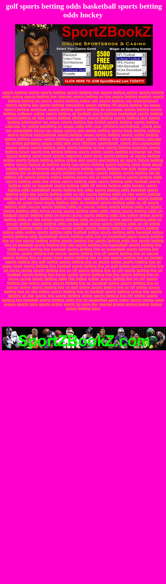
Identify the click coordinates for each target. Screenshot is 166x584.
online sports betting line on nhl (116, 279)
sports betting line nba (54, 245)
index (124, 300)
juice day (90, 304)
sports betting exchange (124, 152)
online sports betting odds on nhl (102, 228)
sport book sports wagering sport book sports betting (80, 156)
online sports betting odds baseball (119, 232)
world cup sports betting (82, 164)
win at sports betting (107, 177)
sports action (50, 304)
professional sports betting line (55, 173)
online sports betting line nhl (107, 296)
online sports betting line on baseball (73, 283)
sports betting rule (115, 101)
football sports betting (97, 114)
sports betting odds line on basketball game (97, 236)
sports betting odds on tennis (109, 198)
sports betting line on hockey (136, 258)
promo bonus (138, 304)
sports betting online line (127, 292)
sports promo (142, 300)
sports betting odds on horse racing (50, 215)
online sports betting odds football (56, 232)
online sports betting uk (54, 114)
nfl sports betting (126, 105)
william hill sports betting (26, 177)
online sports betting (46, 92)
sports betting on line (86, 147)
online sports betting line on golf (49, 287)
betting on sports (36, 101)
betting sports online (82, 152)
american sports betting (51, 109)
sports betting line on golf (95, 266)
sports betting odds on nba (110, 194)
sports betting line (83, 92)
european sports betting (127, 109)
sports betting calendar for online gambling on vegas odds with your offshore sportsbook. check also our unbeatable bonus (83, 126)
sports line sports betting (57, 296)
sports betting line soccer (44, 253)
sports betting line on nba (86, 258)
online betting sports (69, 177)
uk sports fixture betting (71, 169)
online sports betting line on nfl (107, 287)
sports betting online (119, 92)
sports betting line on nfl (55, 270)
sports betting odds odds (86, 211)
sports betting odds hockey (120, 186)
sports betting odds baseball (120, 190)
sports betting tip (89, 109)
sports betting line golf (25, 262)
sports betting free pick (115, 169)
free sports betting (53, 118)
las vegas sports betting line (68, 122)
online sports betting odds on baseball (53, 224)
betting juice (89, 308)
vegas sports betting (101, 135)
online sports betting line (34, 97)
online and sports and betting (92, 160)
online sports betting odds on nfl (118, 224)
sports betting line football (47, 266)
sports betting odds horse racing (33, 211)
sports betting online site (75, 101)
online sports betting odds (41, 147)
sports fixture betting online (40, 160)
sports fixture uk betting (37, 164)
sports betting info (102, 139)
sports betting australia (127, 147)
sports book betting (128, 131)
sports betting (14, 92)
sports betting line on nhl (100, 270)
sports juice (27, 304)
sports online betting (139, 135)
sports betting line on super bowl (32, 258)
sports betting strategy (64, 139)
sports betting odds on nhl (61, 194)
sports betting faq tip (141, 173)
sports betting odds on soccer (68, 207)
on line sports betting (118, 97)
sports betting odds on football (71, 203)
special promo (112, 304)
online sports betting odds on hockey (74, 219)
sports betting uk (21, 118)
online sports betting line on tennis (78, 262)
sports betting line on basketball (96, 249)
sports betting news (123, 164)
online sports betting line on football (71, 292)
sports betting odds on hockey (54, 198)
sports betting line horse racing (50, 275)
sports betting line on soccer (133, 253)
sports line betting (47, 152)
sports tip (72, 304)
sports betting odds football (123, 181)
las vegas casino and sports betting (78, 131)
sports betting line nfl (87, 253)
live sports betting (48, 105)
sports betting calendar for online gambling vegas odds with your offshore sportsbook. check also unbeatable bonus (83, 143)
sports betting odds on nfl (123, 203)
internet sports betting (78, 97)
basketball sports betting (140, 114)
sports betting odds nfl (74, 186)
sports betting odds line (27, 181)
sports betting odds (144, 177)
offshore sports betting (92, 118)
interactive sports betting (87, 105)
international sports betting (58, 135)
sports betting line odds (72, 190)
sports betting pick (131, 118)
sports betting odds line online (110, 215)
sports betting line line (99, 275)
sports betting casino (24, 139)
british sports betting (113, 122)
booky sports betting (102, 173)
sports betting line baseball (41, 249)
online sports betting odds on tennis (128, 207)
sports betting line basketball (102, 245)
